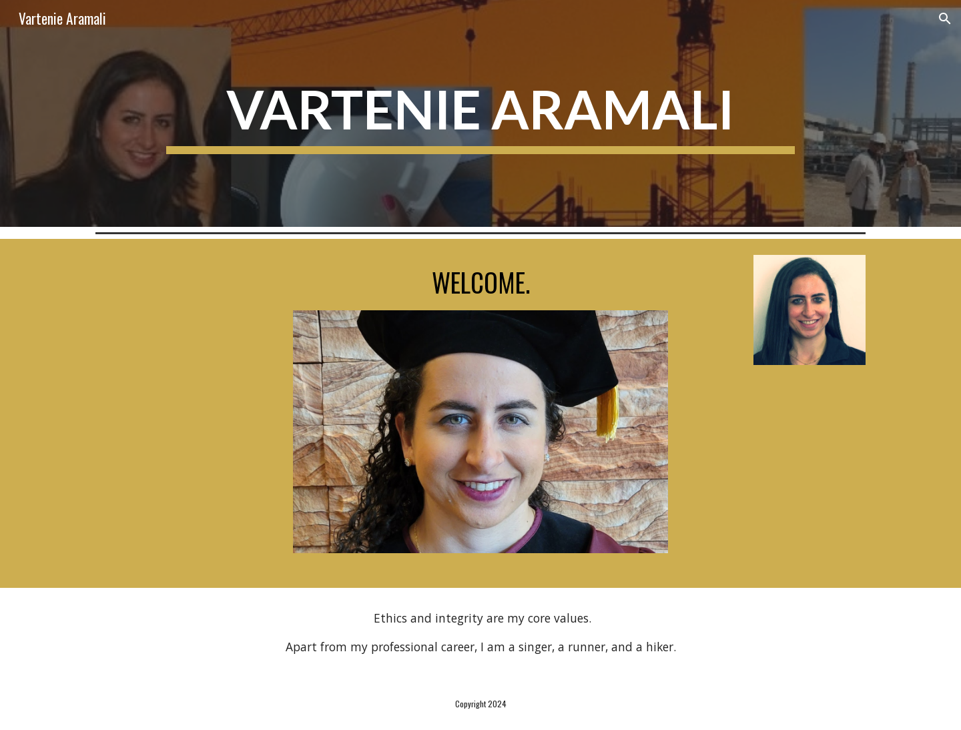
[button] (945, 19)
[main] (480, 113)
